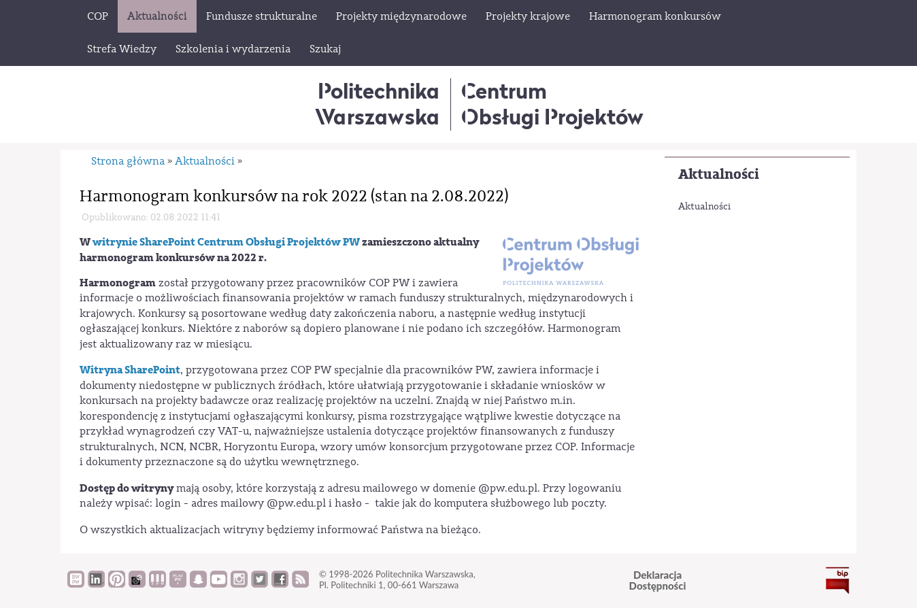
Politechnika (377, 103)
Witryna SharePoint (130, 369)
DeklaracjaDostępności (657, 580)
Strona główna (128, 161)
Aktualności (718, 174)
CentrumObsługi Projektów (552, 103)
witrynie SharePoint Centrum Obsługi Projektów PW (226, 242)
